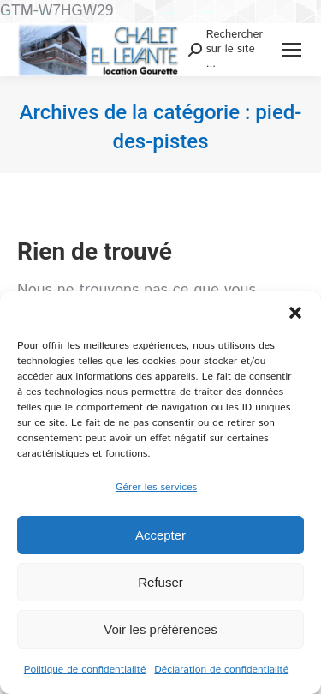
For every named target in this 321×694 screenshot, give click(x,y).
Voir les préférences (160, 629)
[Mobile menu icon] (292, 50)
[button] (295, 312)
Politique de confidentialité (85, 669)
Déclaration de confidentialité (221, 669)
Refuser (160, 582)
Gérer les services (156, 487)
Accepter (160, 535)
